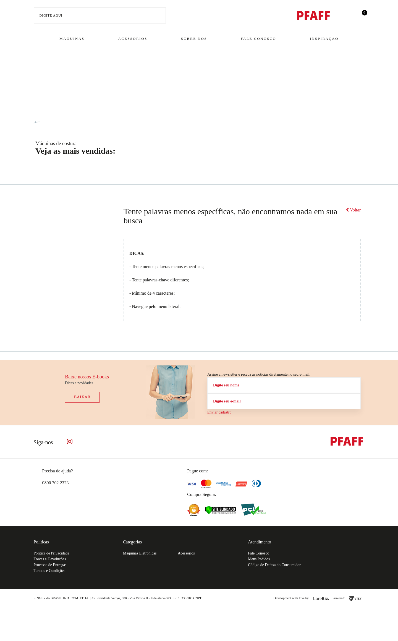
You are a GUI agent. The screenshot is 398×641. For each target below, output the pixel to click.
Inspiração (324, 38)
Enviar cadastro (219, 412)
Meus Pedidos (259, 559)
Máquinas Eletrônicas (140, 553)
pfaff (37, 122)
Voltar (353, 210)
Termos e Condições (49, 571)
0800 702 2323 (55, 482)
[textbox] (100, 15)
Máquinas (72, 38)
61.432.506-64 (215, 598)
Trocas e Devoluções (50, 559)
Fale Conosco (258, 38)
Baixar (82, 397)
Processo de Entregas (50, 565)
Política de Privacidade (51, 553)
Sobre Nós (194, 38)
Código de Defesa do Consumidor (274, 565)
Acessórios (132, 38)
